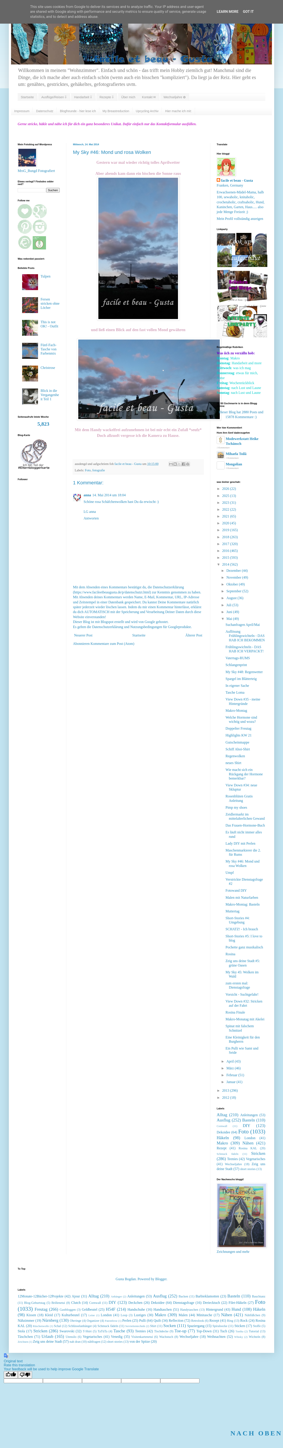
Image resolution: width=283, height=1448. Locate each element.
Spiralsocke (219, 1326)
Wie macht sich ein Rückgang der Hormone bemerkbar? (244, 774)
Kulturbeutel (71, 1315)
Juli (229, 605)
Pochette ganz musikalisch (244, 947)
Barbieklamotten (207, 1296)
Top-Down (204, 1331)
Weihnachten (216, 1337)
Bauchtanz (258, 1296)
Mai (229, 619)
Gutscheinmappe (237, 742)
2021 (226, 516)
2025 (226, 496)
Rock (244, 1320)
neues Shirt (233, 763)
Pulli (142, 1320)
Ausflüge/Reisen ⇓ (54, 97)
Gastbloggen (68, 1309)
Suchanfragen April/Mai (243, 625)
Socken (169, 1325)
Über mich (128, 97)
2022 (226, 509)
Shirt (153, 1326)
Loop (124, 1315)
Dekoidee (223, 1132)
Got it (248, 11)
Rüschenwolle (41, 1326)
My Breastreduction (116, 111)
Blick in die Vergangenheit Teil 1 (49, 395)
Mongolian (234, 464)
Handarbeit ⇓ (83, 97)
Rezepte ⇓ (106, 97)
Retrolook (197, 1320)
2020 (226, 523)
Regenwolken (235, 756)
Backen (183, 1296)
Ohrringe (75, 1320)
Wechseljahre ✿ (174, 97)
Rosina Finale (235, 1012)
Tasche (119, 1331)
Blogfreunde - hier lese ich (78, 111)
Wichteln (254, 1337)
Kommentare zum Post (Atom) (112, 644)
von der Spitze (140, 1341)
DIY (246, 1125)
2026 (226, 489)
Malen (183, 1315)
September (234, 591)
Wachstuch (166, 1337)
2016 (226, 551)
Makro (222, 1143)
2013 (226, 1090)
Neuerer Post (83, 635)
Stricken (258, 1153)
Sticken (239, 1326)
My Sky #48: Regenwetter (244, 672)
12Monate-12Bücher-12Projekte (40, 1296)
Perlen (126, 1320)
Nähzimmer (26, 1320)
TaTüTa (102, 1331)
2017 (226, 544)
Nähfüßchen (252, 1315)
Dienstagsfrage (183, 1303)
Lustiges (140, 1315)
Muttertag (232, 911)
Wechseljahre (233, 1164)
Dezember (234, 570)
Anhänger (116, 1296)
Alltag (222, 1114)
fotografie (98, 470)
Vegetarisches (255, 1159)
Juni (229, 612)
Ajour (76, 1296)
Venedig (116, 1337)
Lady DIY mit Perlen (240, 843)
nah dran (75, 1341)
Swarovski (67, 1331)
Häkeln (223, 1137)
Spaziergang (196, 1326)
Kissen (31, 1315)
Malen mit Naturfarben (242, 897)
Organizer (93, 1320)
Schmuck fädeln (227, 1153)
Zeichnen (23, 1341)
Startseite (27, 97)
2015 (226, 557)
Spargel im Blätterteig (241, 679)
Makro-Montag (236, 710)
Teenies (232, 1159)
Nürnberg (50, 1320)
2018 (226, 537)
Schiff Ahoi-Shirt (238, 749)
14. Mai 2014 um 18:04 (109, 495)
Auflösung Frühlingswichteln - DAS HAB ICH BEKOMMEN (245, 636)
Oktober (232, 584)
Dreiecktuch (211, 1303)
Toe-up (180, 1331)
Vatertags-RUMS (238, 658)
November (234, 577)
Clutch (76, 1303)
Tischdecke (161, 1331)
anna (87, 495)
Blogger (160, 1279)
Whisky (238, 1337)
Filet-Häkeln (238, 1303)
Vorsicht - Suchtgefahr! (242, 994)
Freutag (41, 1309)
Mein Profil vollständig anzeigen (240, 219)
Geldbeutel (89, 1309)
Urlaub (47, 1336)
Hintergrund (214, 1309)
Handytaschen (189, 1309)
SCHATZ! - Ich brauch (242, 929)
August (231, 598)
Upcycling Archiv (147, 111)
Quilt (157, 1320)
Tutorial (254, 1331)
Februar (232, 1075)
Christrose (47, 368)
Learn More (227, 11)
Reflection (176, 1320)
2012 (226, 1097)
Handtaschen (162, 1309)
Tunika (239, 1331)
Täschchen (25, 1337)
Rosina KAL (248, 1148)
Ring (230, 1320)
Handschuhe (136, 1309)
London (249, 1138)
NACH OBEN (256, 1433)
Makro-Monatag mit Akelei (245, 1019)
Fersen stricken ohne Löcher (49, 303)
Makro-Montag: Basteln (243, 904)
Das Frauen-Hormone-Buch (245, 825)
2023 (226, 502)
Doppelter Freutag (238, 728)
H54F (110, 1309)
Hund (236, 1309)
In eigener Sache (237, 685)
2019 (226, 530)
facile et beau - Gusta (237, 180)
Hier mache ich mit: (178, 111)
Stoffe (257, 1326)
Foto (88, 470)
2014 (226, 564)
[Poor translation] (25, 1374)
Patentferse (111, 1320)
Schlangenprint (236, 665)
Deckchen (135, 1303)
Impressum (21, 111)
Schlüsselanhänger (80, 1326)
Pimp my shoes (236, 807)
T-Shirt (87, 1331)
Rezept (221, 1148)
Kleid (49, 1315)
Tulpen (45, 276)
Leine (91, 1315)
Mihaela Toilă (236, 454)
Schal (57, 1326)
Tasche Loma (235, 692)
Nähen (248, 1143)
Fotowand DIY (236, 890)
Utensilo (71, 1337)
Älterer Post (193, 635)
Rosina (230, 954)
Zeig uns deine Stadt (47, 1341)
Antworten (91, 518)
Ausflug (223, 1120)
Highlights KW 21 (239, 735)
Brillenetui (58, 1303)
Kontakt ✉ (149, 97)
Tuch (223, 1331)
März (230, 1068)
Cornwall (222, 1126)
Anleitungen (249, 1115)
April (230, 1061)
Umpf (230, 872)
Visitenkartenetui (142, 1337)
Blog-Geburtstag (34, 1303)
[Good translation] (11, 1374)
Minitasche (204, 1315)
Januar (231, 1082)
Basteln (248, 1120)
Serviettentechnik (135, 1326)
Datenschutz (44, 111)
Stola (21, 1331)
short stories (248, 1169)
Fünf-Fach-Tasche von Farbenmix (48, 349)
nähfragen (94, 1341)
